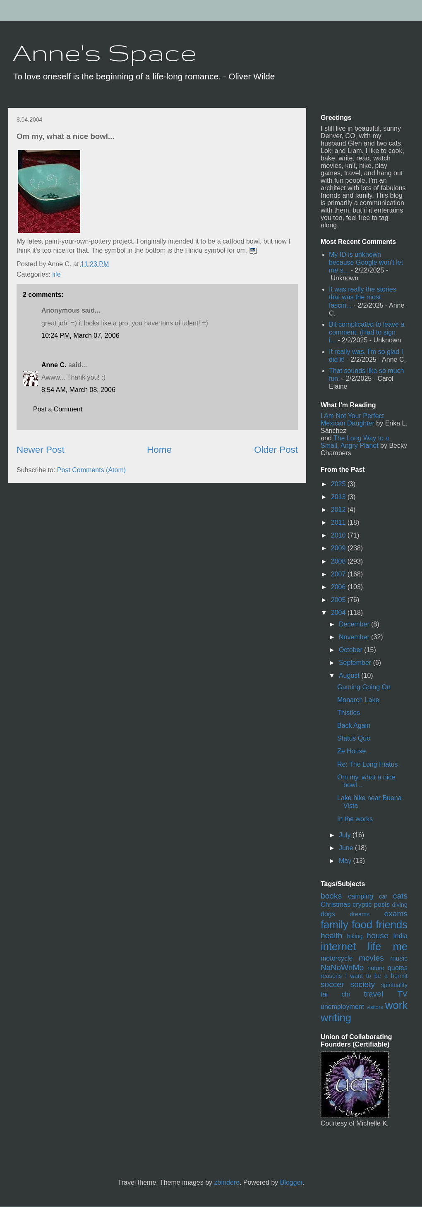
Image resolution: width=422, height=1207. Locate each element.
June (347, 847)
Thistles (348, 712)
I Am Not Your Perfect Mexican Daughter (352, 419)
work (396, 1005)
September (356, 662)
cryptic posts (371, 904)
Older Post (276, 450)
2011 (339, 522)
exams (396, 913)
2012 (339, 509)
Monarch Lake (358, 699)
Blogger (291, 1182)
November (355, 637)
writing (336, 1017)
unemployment (342, 1006)
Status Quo (353, 738)
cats (400, 896)
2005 (339, 599)
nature (375, 968)
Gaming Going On (364, 687)
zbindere (227, 1182)
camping (360, 896)
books (331, 896)
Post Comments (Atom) (91, 469)
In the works (355, 818)
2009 (339, 548)
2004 (339, 612)
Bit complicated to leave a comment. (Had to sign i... (366, 332)
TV (402, 994)
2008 (339, 561)
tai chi (335, 994)
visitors (375, 1007)
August (350, 675)
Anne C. (53, 364)
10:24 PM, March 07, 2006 (80, 335)
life (56, 274)
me (400, 946)
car (383, 896)
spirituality (394, 985)
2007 (339, 574)
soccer (332, 984)
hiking (355, 936)
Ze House (351, 751)
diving (400, 904)
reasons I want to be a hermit (364, 976)
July (345, 835)
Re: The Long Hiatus (367, 764)
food (362, 924)
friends (392, 924)
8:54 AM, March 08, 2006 (78, 389)
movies (371, 958)
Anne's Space (104, 52)
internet (338, 946)
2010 (339, 535)
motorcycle (336, 958)
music (399, 958)
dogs (328, 914)
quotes (398, 967)
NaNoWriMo (342, 967)
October (351, 649)
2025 (339, 484)
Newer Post (41, 450)
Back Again (353, 725)
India (400, 935)
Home (159, 450)
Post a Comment (57, 409)
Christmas (335, 904)
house (377, 935)
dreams (359, 914)
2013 (339, 496)
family (334, 924)
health (331, 935)
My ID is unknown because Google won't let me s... (366, 262)
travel (373, 994)
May (346, 860)
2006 (339, 586)
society (362, 984)
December (355, 624)
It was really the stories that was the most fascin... (362, 297)
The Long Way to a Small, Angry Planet (355, 442)
